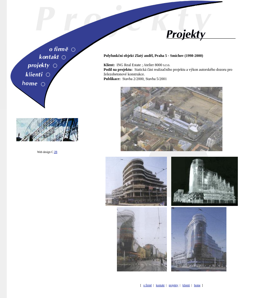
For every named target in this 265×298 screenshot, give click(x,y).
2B (55, 152)
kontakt (160, 285)
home (197, 285)
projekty (173, 285)
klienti (186, 285)
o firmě (147, 285)
